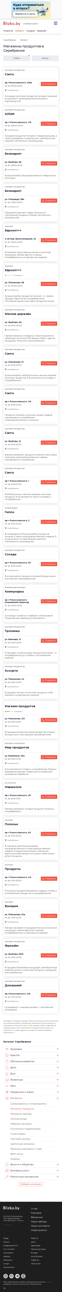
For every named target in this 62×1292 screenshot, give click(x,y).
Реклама (36, 1213)
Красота (12, 1055)
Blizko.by (49, 1282)
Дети (10, 1067)
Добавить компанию (31, 1184)
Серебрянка (9, 40)
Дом (10, 1073)
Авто (10, 1085)
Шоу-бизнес (37, 1256)
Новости (8, 31)
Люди (6, 1238)
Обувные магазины (21, 1123)
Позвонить (50, 84)
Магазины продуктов (22, 1108)
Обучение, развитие (19, 1061)
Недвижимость (10, 1245)
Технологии (8, 1267)
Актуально (8, 1253)
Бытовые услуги (17, 1170)
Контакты (7, 1225)
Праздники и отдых (19, 1092)
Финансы (7, 1260)
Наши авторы (39, 1221)
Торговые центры (20, 1139)
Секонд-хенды (18, 1118)
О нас (34, 1208)
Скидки (30, 31)
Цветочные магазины (22, 1144)
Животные (14, 1079)
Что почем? (9, 1249)
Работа (34, 1238)
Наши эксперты (40, 1226)
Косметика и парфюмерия (25, 1128)
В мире (34, 1253)
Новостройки (39, 1230)
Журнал (41, 31)
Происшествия (38, 1249)
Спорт (6, 1263)
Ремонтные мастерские (21, 1176)
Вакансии (37, 1217)
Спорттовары (18, 1133)
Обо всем (36, 1263)
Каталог (19, 31)
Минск (6, 1242)
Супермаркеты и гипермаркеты (28, 1103)
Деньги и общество (19, 1164)
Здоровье (13, 1049)
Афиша (6, 1256)
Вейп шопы (16, 1154)
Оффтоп (35, 1260)
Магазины (13, 1098)
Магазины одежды (21, 1113)
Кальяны (15, 1159)
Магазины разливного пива (26, 1149)
